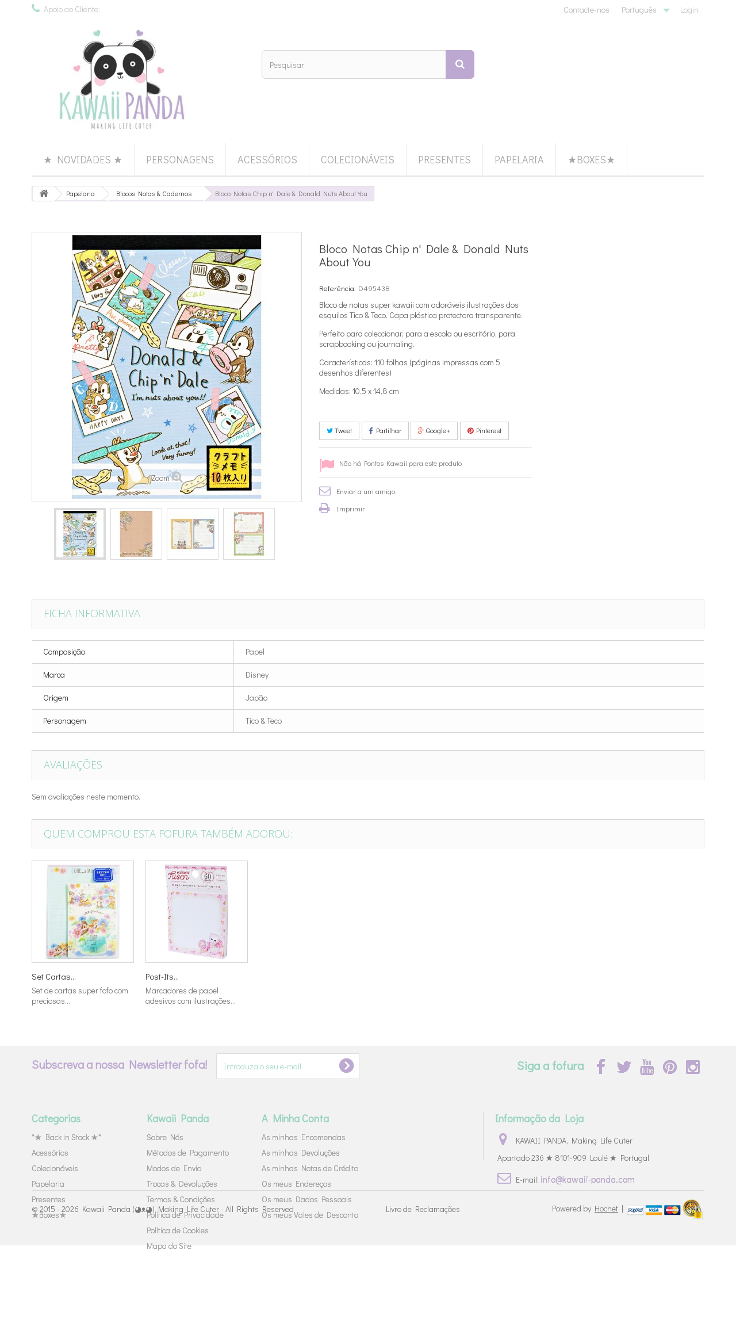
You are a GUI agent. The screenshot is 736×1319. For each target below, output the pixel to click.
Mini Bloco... (54, 976)
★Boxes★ (591, 159)
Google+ (434, 430)
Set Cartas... (395, 976)
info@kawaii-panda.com (587, 1179)
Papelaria (519, 159)
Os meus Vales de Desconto (310, 1214)
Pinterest (484, 430)
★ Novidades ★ (82, 159)
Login (689, 9)
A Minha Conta (295, 1118)
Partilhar (385, 430)
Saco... (271, 976)
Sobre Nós (165, 1136)
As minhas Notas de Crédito (310, 1168)
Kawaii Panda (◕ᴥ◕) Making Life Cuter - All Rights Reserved (188, 1283)
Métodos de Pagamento (188, 1152)
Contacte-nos (587, 9)
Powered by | (588, 1281)
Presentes (444, 159)
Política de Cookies (178, 1230)
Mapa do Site (169, 1245)
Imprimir (350, 508)
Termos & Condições (181, 1199)
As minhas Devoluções (301, 1152)
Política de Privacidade (185, 1214)
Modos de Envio (174, 1168)
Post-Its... (617, 976)
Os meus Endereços (296, 1183)
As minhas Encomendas (304, 1136)
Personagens (180, 159)
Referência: (337, 288)
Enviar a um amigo (365, 491)
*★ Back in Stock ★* (66, 1136)
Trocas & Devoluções (182, 1183)
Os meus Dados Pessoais (307, 1199)
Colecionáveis (357, 159)
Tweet (339, 430)
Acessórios (267, 159)
